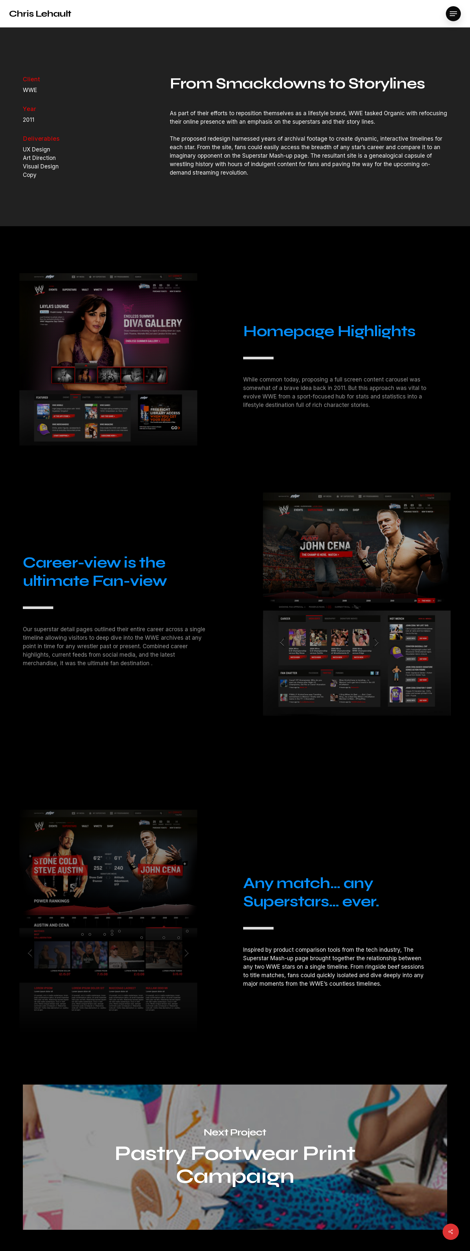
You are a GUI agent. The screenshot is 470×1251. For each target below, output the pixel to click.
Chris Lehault (40, 13)
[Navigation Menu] (453, 13)
